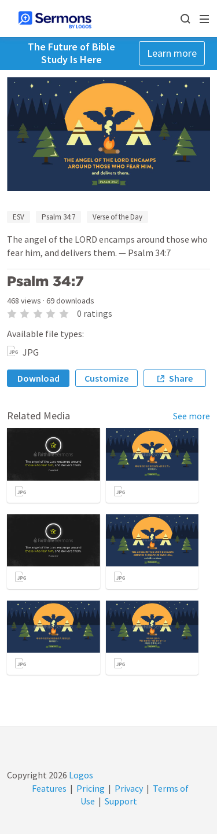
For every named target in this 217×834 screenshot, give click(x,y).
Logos (80, 775)
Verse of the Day (117, 217)
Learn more (172, 53)
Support (121, 801)
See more (191, 416)
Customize (106, 378)
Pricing (90, 788)
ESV (18, 217)
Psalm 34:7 (58, 217)
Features (49, 788)
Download (38, 378)
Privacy (129, 788)
